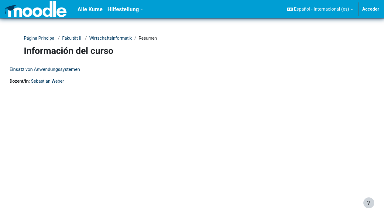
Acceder (370, 9)
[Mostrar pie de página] (368, 202)
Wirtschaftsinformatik (113, 38)
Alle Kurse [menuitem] (90, 9)
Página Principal (40, 38)
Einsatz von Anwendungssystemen (58, 69)
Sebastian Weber (62, 81)
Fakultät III (73, 38)
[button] (320, 9)
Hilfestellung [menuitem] (123, 9)
